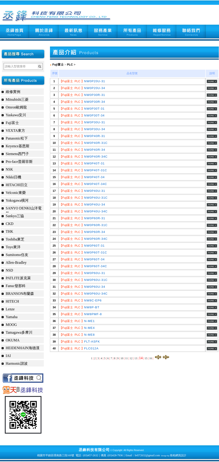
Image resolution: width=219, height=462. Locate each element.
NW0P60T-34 (94, 259)
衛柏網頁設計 (178, 455)
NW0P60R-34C (96, 238)
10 (121, 358)
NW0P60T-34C (95, 266)
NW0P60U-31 (94, 273)
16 (150, 358)
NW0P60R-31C (96, 225)
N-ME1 (89, 321)
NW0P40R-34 (94, 149)
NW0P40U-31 (94, 191)
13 (135, 358)
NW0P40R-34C (96, 156)
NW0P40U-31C (96, 197)
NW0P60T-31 (94, 245)
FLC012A (91, 348)
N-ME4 (89, 328)
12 (131, 358)
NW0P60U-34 (94, 286)
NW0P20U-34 (94, 88)
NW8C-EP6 (93, 300)
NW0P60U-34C (96, 293)
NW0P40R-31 (94, 136)
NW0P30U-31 (94, 122)
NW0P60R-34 (94, 232)
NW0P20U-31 (94, 81)
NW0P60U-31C (96, 280)
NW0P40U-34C (96, 211)
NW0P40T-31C (95, 170)
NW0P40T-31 (94, 163)
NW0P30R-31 (94, 95)
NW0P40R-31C (96, 143)
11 (126, 358)
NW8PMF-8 (93, 314)
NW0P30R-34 (94, 101)
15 (146, 358)
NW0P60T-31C (95, 252)
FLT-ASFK (92, 341)
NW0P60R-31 (94, 218)
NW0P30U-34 (94, 129)
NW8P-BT (91, 307)
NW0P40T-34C (95, 184)
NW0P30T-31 (94, 108)
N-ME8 (89, 334)
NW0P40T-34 (94, 177)
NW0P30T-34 (94, 115)
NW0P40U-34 (94, 204)
